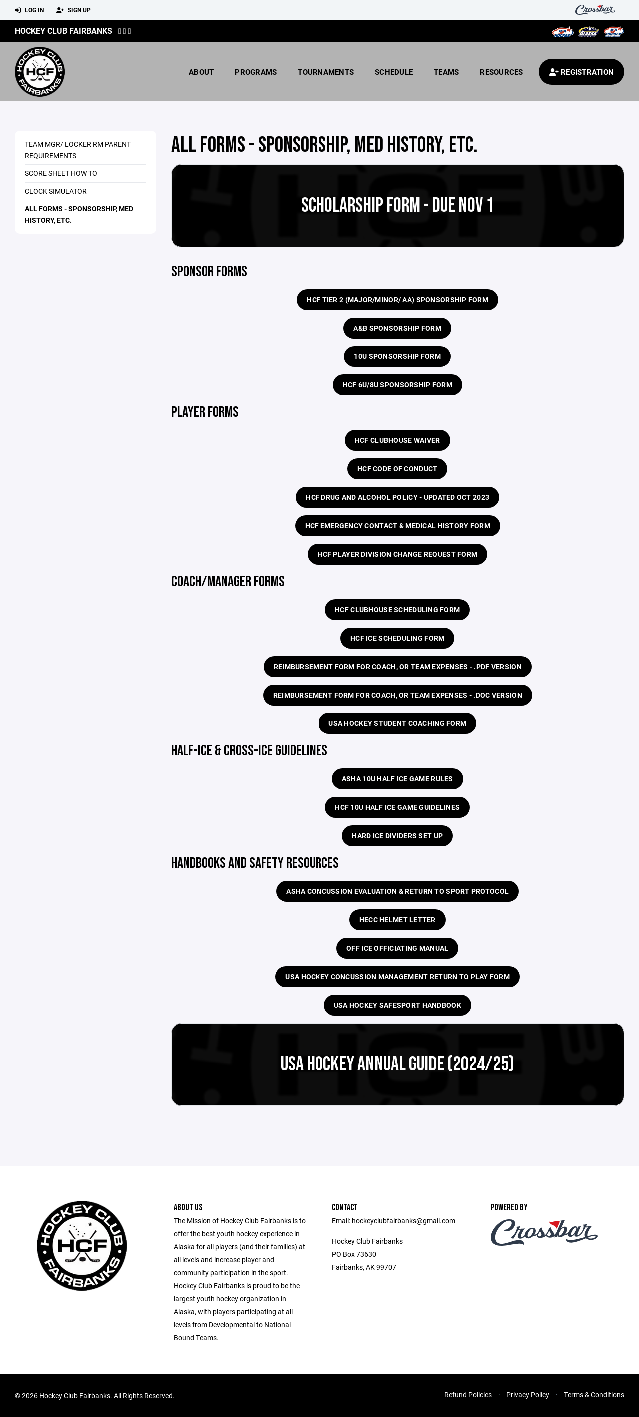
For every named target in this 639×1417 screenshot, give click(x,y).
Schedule (394, 72)
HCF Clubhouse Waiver (397, 440)
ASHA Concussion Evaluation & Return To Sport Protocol (397, 891)
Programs (256, 72)
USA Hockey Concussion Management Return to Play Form (397, 976)
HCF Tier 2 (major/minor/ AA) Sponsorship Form (397, 299)
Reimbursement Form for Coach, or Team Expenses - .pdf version (398, 666)
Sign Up (73, 10)
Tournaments (326, 72)
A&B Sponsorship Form (397, 328)
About (201, 72)
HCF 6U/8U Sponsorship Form (397, 384)
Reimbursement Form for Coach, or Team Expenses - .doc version (397, 695)
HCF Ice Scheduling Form (397, 638)
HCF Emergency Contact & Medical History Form (397, 525)
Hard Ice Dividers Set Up (397, 835)
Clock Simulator (56, 191)
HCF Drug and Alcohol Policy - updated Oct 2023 (397, 497)
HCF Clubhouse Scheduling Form (397, 609)
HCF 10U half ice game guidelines (397, 807)
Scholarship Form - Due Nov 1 (397, 206)
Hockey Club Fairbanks (63, 30)
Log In (29, 10)
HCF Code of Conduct (397, 468)
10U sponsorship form (397, 356)
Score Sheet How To (61, 173)
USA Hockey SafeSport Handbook (397, 1005)
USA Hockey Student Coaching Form (397, 723)
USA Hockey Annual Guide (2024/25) (397, 1064)
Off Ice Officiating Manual (397, 948)
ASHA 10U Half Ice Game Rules (397, 778)
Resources (501, 72)
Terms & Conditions (594, 1394)
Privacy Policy (527, 1394)
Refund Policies (468, 1394)
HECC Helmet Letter (397, 919)
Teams (446, 72)
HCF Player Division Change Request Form (397, 554)
